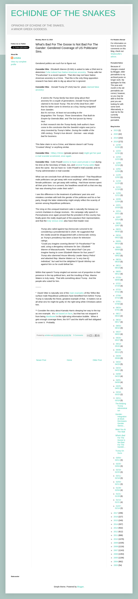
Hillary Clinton (57, 153)
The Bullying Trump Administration (121, 407)
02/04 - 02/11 (118, 483)
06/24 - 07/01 (118, 308)
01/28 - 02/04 (118, 489)
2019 (116, 138)
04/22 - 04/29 (118, 363)
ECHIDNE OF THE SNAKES (63, 13)
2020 (116, 134)
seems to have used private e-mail (79, 162)
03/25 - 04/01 (118, 387)
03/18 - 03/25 (118, 393)
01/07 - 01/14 (118, 507)
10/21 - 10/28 (118, 206)
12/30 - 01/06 (118, 146)
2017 (116, 513)
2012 (116, 531)
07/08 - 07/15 (118, 296)
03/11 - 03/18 (118, 399)
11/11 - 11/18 (118, 188)
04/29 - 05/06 (118, 357)
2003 (116, 565)
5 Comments (78, 335)
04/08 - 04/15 (118, 375)
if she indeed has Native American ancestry (65, 72)
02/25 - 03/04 (118, 465)
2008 (116, 546)
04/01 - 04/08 (118, 381)
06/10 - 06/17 (118, 321)
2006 (116, 554)
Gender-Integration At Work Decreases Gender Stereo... (121, 420)
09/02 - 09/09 (118, 248)
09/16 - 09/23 (118, 236)
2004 (116, 561)
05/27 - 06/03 (118, 333)
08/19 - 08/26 (118, 260)
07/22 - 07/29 (118, 284)
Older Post (97, 360)
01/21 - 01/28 (118, 495)
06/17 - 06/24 (118, 314)
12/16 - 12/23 (118, 158)
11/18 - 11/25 (118, 182)
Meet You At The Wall (120, 430)
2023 (116, 130)
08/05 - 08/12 (118, 272)
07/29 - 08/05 (118, 278)
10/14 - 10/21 (118, 212)
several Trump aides (84, 165)
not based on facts (64, 313)
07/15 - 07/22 (118, 290)
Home (69, 360)
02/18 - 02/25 (118, 471)
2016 (116, 517)
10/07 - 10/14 (118, 218)
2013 (116, 528)
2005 (116, 558)
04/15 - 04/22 (118, 369)
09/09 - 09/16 (118, 242)
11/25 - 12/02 (118, 176)
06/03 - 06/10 (118, 327)
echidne (48, 335)
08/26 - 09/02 (118, 254)
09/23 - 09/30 (118, 230)
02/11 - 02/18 (118, 477)
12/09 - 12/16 (118, 164)
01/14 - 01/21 (118, 501)
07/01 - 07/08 (118, 302)
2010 (116, 539)
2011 (116, 535)
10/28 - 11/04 (118, 200)
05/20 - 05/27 (118, 339)
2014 (116, 524)
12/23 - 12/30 (118, 152)
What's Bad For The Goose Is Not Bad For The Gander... (120, 441)
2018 (116, 141)
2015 (116, 520)
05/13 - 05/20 (118, 345)
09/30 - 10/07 (118, 224)
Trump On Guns (119, 452)
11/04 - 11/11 (118, 194)
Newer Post (41, 360)
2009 (116, 543)
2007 (116, 550)
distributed (51, 316)
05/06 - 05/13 (118, 351)
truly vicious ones (55, 221)
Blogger (80, 587)
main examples (76, 293)
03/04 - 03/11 (118, 459)
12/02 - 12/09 (118, 170)
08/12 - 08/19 (118, 266)
